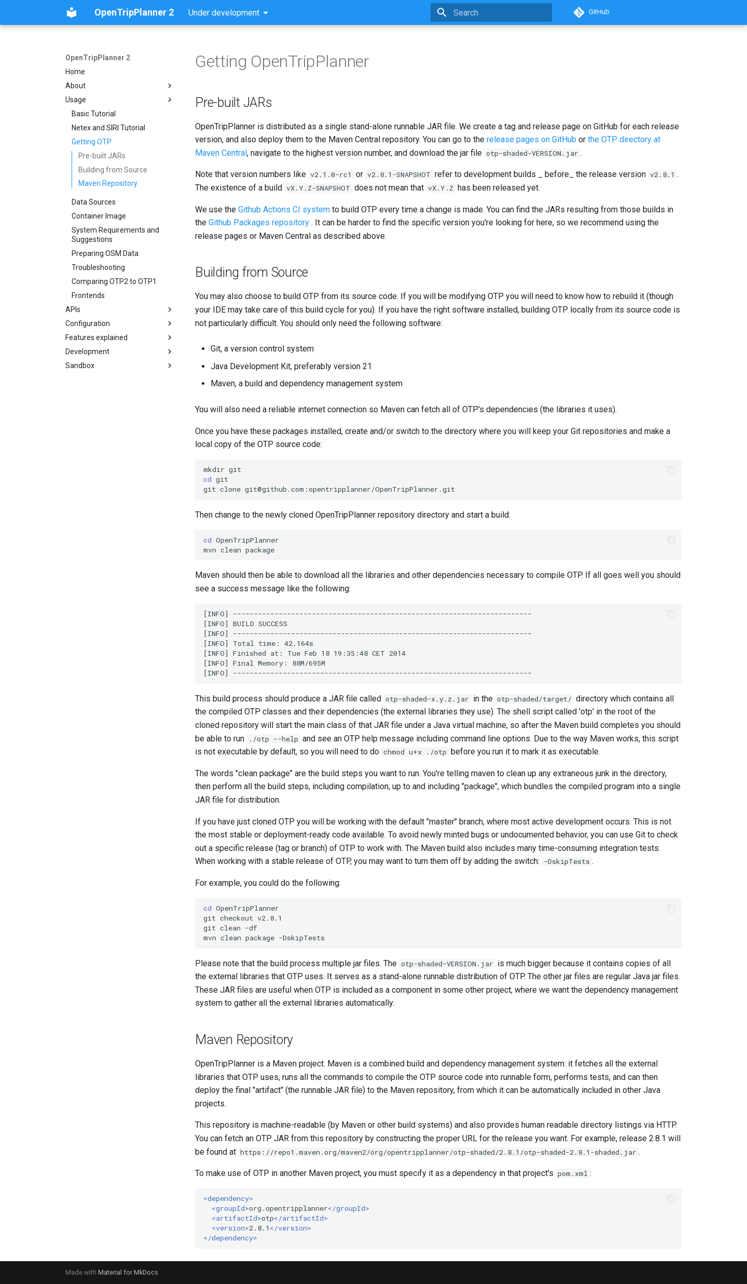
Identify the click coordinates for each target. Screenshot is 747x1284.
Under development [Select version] (223, 13)
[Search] (491, 12)
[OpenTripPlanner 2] (71, 12)
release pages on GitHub (531, 139)
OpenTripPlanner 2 (97, 57)
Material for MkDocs (128, 1272)
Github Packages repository (259, 222)
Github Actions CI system (284, 209)
